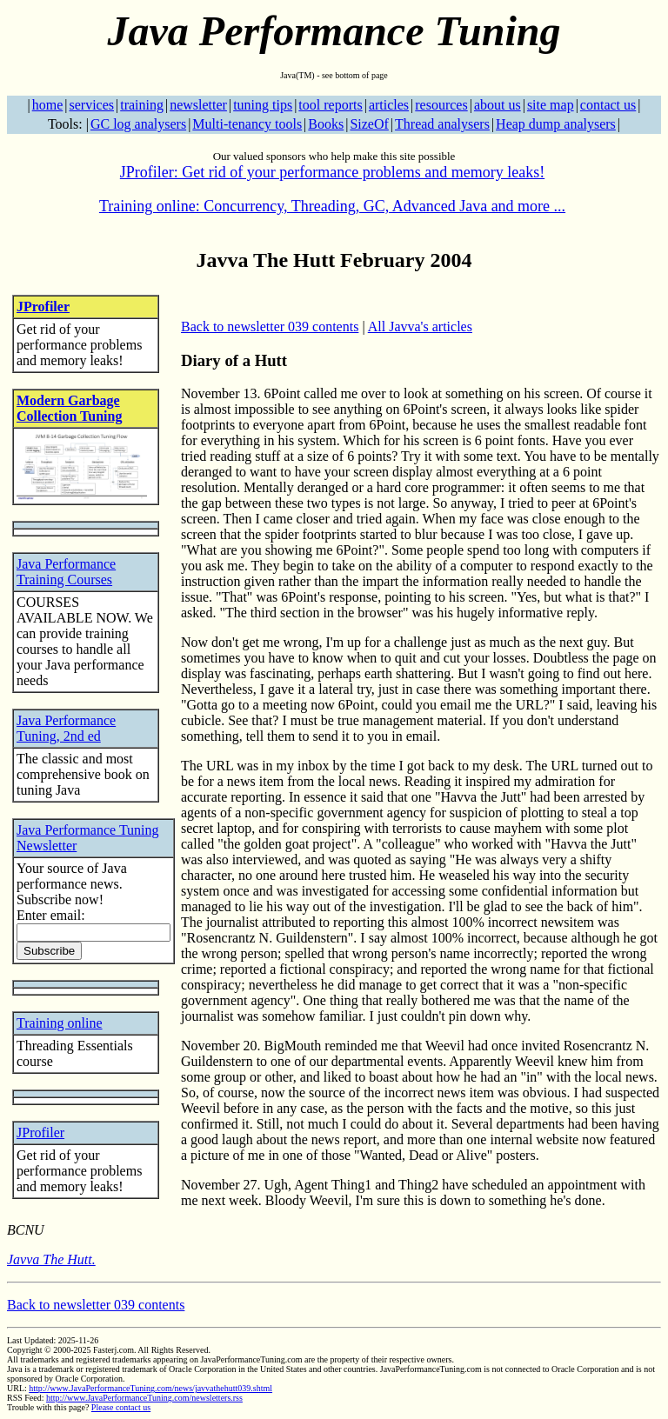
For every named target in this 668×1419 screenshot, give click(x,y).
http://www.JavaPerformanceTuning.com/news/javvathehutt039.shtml (150, 1388)
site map (550, 104)
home (47, 104)
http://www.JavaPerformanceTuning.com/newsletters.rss (144, 1397)
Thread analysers (442, 124)
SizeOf (369, 124)
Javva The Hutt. (51, 1259)
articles (389, 104)
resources (441, 104)
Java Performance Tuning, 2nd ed (66, 728)
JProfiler (43, 306)
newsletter (198, 104)
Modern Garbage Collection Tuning (69, 408)
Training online (60, 1023)
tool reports (330, 104)
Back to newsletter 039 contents (269, 326)
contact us (608, 104)
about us (497, 104)
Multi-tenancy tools (247, 124)
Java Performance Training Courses (66, 571)
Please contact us (120, 1407)
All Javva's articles (420, 326)
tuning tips (262, 104)
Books (326, 124)
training (142, 104)
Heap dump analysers (556, 124)
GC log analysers (138, 124)
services (91, 104)
